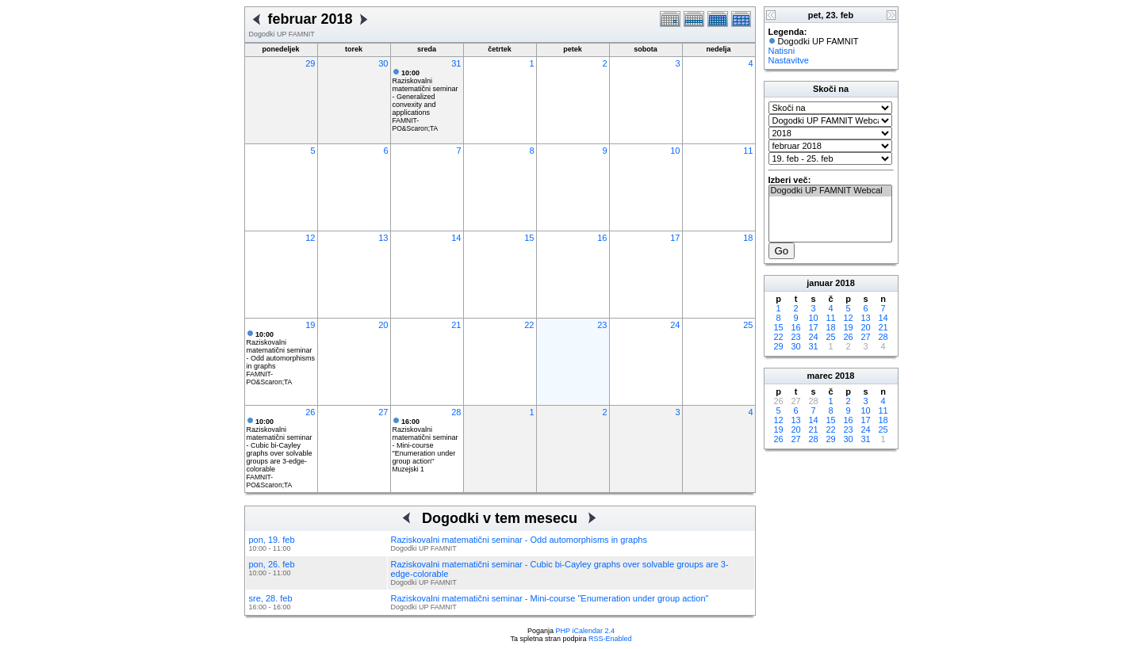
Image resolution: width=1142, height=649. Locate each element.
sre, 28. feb (271, 598)
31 (456, 63)
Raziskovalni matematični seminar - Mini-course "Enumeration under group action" (425, 441)
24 (675, 325)
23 (602, 325)
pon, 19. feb (272, 539)
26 (310, 412)
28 (456, 412)
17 (675, 237)
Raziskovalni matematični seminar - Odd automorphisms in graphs (281, 350)
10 (675, 150)
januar (820, 283)
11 (748, 150)
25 (748, 325)
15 (529, 237)
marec (820, 375)
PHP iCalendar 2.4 (585, 631)
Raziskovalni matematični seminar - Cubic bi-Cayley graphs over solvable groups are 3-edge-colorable (279, 445)
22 (529, 325)
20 (383, 325)
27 (383, 412)
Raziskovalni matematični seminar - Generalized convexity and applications (425, 92)
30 (383, 63)
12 (310, 237)
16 (602, 237)
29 (310, 63)
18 (748, 237)
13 (383, 237)
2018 (844, 283)
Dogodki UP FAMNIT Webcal (830, 191)
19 (310, 325)
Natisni (781, 50)
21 (456, 325)
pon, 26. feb (272, 564)
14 (456, 237)
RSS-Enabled (610, 639)
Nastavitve (788, 60)
